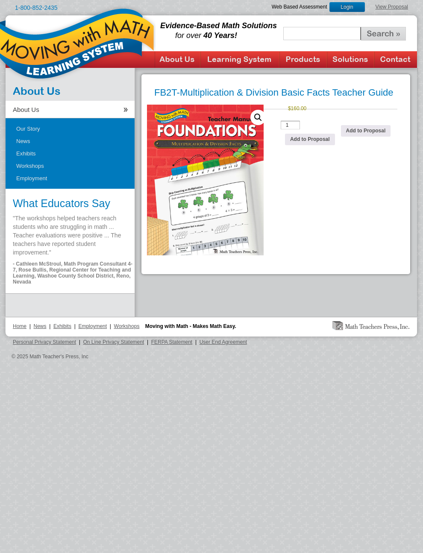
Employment (31, 178)
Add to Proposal (310, 139)
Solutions (350, 59)
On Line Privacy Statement (113, 342)
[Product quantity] (290, 125)
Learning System (239, 59)
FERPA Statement (172, 342)
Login (347, 7)
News (23, 141)
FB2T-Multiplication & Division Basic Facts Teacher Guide (274, 92)
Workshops (30, 166)
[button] (258, 117)
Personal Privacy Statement (44, 342)
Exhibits (26, 153)
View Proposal (392, 7)
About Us (177, 59)
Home (19, 326)
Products (303, 59)
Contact (395, 59)
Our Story (28, 129)
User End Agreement (223, 342)
